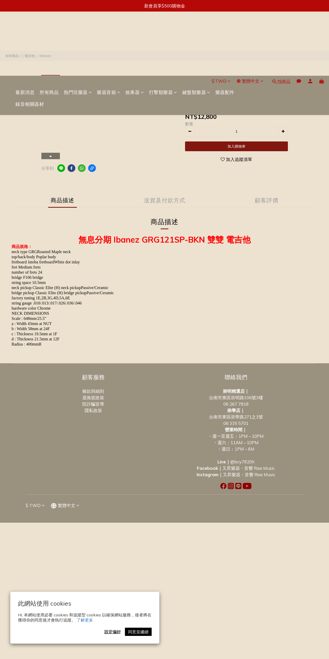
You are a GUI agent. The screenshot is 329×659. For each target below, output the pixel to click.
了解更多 (85, 620)
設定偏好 (112, 631)
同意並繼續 (138, 631)
